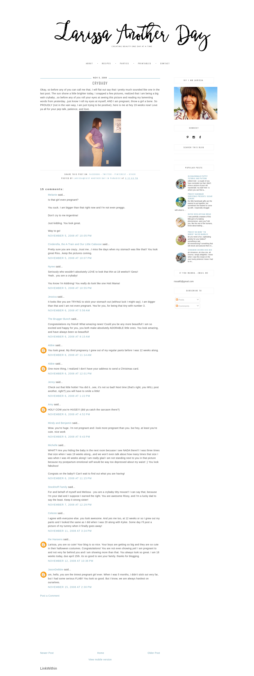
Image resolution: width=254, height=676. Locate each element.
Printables (144, 63)
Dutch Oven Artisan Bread (199, 214)
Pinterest (120, 174)
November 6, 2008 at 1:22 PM (69, 396)
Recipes (106, 63)
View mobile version (100, 659)
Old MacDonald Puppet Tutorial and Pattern (198, 177)
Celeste (52, 513)
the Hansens (55, 539)
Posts (180, 300)
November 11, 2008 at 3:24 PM (70, 530)
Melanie (52, 194)
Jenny (51, 382)
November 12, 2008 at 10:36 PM (70, 560)
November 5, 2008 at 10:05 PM (70, 235)
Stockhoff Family (57, 487)
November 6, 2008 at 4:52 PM (69, 414)
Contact (165, 63)
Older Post (154, 653)
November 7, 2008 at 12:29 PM (70, 504)
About (89, 63)
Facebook (94, 174)
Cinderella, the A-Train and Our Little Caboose (75, 244)
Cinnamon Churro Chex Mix (200, 250)
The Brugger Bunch (59, 319)
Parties (124, 63)
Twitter (107, 174)
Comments (182, 306)
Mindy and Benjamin (60, 423)
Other (132, 174)
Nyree (51, 266)
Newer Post (47, 653)
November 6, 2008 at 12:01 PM (70, 373)
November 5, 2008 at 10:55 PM (70, 288)
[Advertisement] (100, 624)
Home (100, 653)
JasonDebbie (55, 569)
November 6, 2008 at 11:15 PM (70, 478)
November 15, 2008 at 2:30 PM (70, 587)
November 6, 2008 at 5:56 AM (69, 310)
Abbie (51, 345)
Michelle (53, 445)
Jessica (52, 296)
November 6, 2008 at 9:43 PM (69, 436)
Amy (50, 404)
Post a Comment (50, 595)
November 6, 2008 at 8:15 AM (69, 336)
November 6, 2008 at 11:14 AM (70, 355)
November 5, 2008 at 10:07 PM (70, 258)
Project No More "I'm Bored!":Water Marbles (198, 233)
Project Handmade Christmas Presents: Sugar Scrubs (200, 196)
